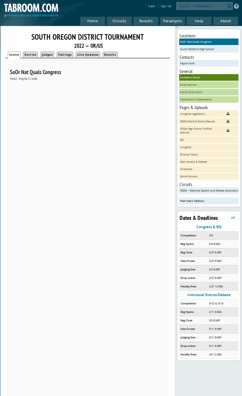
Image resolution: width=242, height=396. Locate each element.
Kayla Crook (187, 63)
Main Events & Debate (193, 161)
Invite (14, 55)
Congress (185, 147)
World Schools (189, 176)
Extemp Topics (189, 154)
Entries (30, 55)
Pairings (65, 55)
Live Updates (88, 55)
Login (152, 6)
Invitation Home (190, 77)
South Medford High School (197, 49)
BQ (182, 139)
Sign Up (166, 6)
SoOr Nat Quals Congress (195, 41)
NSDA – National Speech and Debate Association (209, 190)
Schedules (186, 169)
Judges (47, 55)
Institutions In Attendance (196, 99)
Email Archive (188, 84)
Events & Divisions (191, 92)
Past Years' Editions (192, 201)
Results (110, 55)
